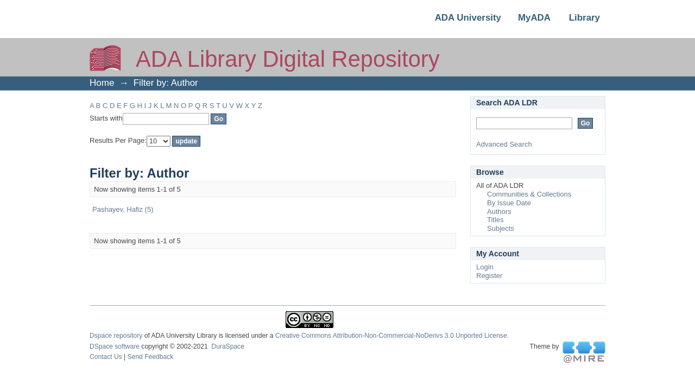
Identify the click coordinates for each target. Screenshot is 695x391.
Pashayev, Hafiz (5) (122, 209)
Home (102, 83)
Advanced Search (504, 144)
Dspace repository (116, 335)
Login (485, 267)
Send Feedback (151, 357)
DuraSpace (227, 346)
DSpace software (115, 346)
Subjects (500, 228)
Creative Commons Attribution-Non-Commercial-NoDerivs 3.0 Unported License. (392, 335)
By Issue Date (509, 203)
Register (489, 276)
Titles (495, 220)
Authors (499, 211)
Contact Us (106, 357)
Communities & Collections (529, 194)
